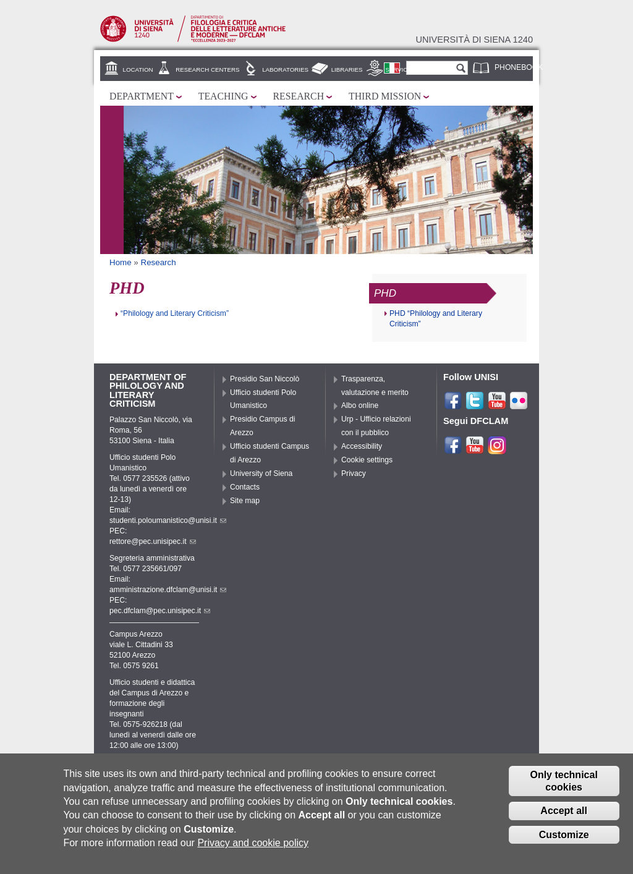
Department (141, 96)
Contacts (245, 487)
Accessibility (361, 446)
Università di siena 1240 (474, 40)
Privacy (353, 473)
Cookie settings (367, 460)
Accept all (563, 810)
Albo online (359, 405)
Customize (564, 834)
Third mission (385, 96)
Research (299, 96)
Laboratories (285, 69)
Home (120, 262)
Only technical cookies (563, 781)
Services (400, 69)
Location (138, 69)
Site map (245, 500)
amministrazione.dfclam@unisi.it (167, 589)
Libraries (347, 69)
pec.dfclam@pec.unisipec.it (159, 610)
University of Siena (261, 473)
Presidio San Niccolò (264, 379)
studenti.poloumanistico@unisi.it (167, 520)
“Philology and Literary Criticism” (175, 313)
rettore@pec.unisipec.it (152, 541)
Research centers (207, 69)
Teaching (223, 96)
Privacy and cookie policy (252, 843)
